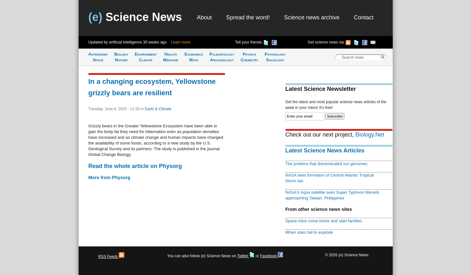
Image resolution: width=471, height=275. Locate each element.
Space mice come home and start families (323, 220)
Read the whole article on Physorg (135, 166)
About (204, 17)
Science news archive (312, 17)
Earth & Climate (158, 109)
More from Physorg (109, 177)
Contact (364, 17)
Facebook (271, 256)
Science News (135, 16)
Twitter (246, 256)
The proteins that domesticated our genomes (326, 163)
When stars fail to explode (309, 232)
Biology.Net (369, 134)
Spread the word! (248, 17)
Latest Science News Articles (324, 150)
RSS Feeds (111, 256)
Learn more (180, 42)
